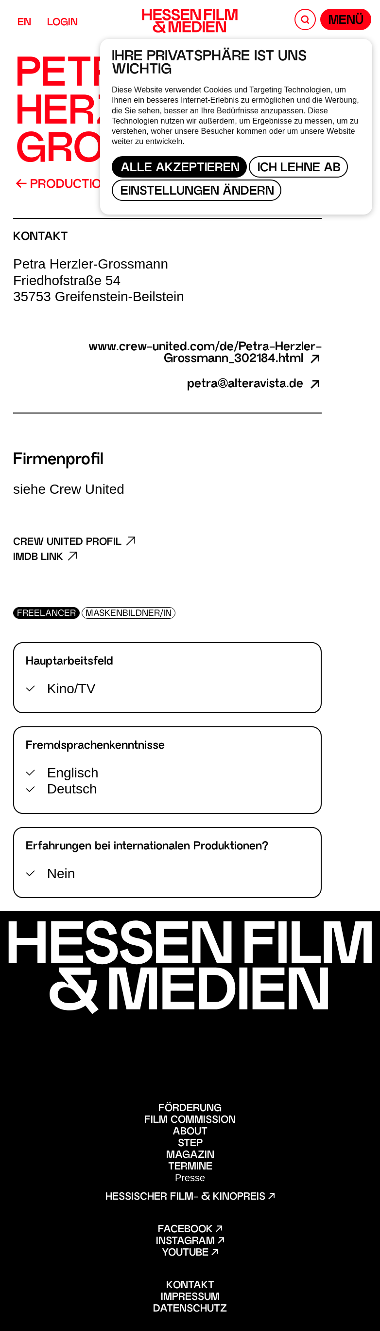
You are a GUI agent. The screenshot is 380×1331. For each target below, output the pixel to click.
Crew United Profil (74, 542)
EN (24, 23)
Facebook (190, 1230)
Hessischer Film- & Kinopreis (190, 1197)
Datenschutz (190, 1309)
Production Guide (83, 185)
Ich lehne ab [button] (299, 168)
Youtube (190, 1253)
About (190, 1132)
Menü (345, 21)
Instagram (190, 1241)
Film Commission (190, 1120)
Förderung (190, 1109)
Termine (190, 1167)
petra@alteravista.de (254, 385)
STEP (190, 1144)
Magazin (190, 1155)
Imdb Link (45, 557)
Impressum (190, 1297)
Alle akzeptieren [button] (180, 168)
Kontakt (190, 1286)
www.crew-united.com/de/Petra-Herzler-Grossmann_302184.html (205, 353)
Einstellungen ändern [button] (197, 192)
